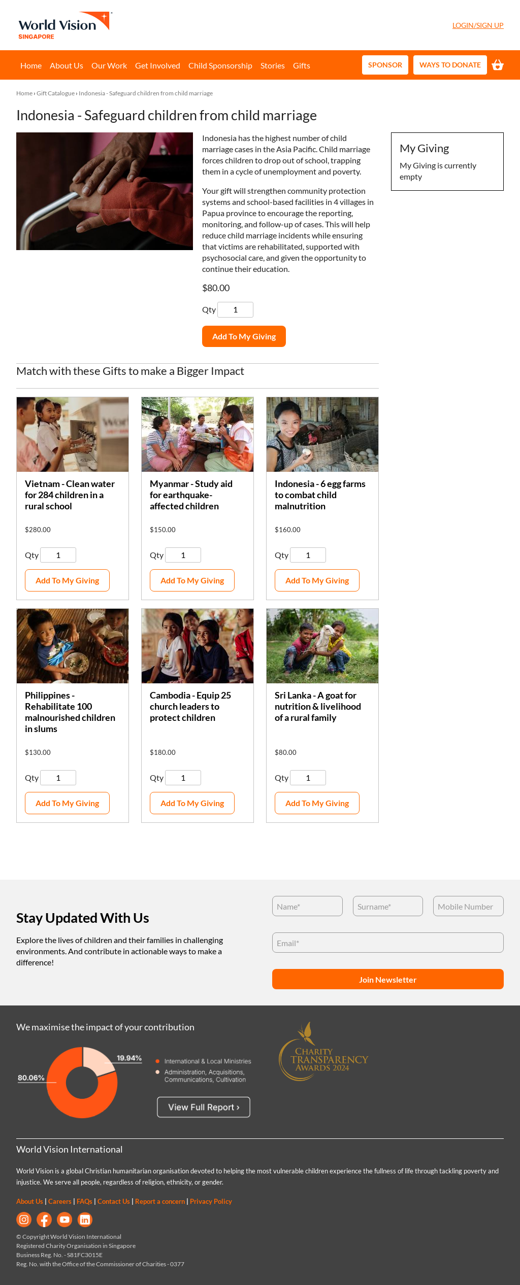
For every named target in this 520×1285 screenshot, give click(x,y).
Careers (60, 1201)
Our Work (109, 65)
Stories (273, 65)
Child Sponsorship (220, 65)
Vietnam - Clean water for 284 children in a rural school (70, 494)
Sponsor (385, 64)
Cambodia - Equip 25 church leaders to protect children (190, 706)
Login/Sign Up (478, 25)
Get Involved (157, 65)
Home (31, 65)
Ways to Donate (450, 64)
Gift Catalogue (56, 93)
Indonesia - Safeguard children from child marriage (146, 93)
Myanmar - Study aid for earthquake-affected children (191, 494)
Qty (209, 309)
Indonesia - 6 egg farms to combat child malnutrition (320, 494)
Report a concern (160, 1201)
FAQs (84, 1201)
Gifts (301, 65)
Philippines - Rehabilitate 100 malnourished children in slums (70, 712)
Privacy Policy (211, 1201)
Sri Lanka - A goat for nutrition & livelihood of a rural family (318, 706)
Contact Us (114, 1201)
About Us (66, 65)
